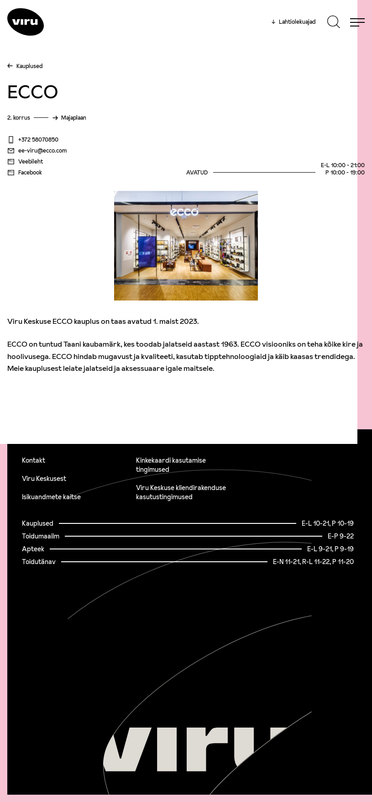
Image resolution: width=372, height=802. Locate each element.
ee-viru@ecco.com (37, 150)
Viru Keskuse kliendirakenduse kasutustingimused (181, 492)
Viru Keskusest (44, 478)
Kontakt (33, 460)
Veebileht (25, 161)
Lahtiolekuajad (293, 22)
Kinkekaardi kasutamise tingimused (171, 465)
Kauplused (29, 66)
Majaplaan (73, 117)
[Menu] (357, 22)
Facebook (24, 172)
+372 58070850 (32, 139)
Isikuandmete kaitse (51, 496)
